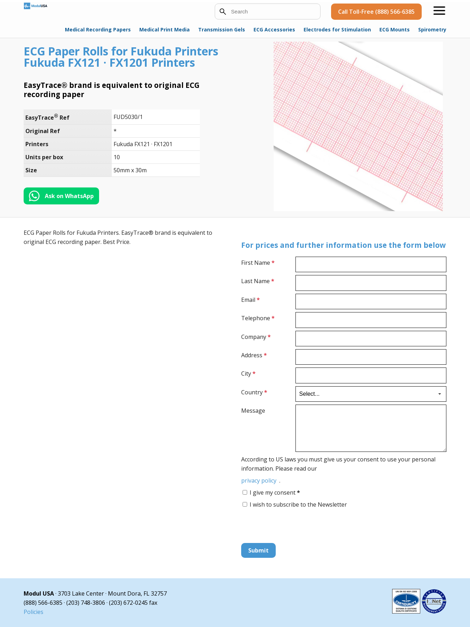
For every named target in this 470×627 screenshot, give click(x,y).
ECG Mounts (394, 29)
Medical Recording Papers (98, 29)
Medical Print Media (164, 29)
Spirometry (432, 29)
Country (254, 392)
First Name (258, 263)
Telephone (258, 318)
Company (256, 337)
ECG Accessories (274, 29)
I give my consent (275, 492)
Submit (258, 550)
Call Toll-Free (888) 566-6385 (376, 12)
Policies (33, 612)
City (248, 373)
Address (254, 355)
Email (250, 300)
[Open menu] (439, 11)
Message (253, 410)
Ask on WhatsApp (69, 196)
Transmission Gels (221, 29)
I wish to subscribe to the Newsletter (298, 504)
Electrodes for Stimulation (337, 29)
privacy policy (258, 480)
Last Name (257, 281)
